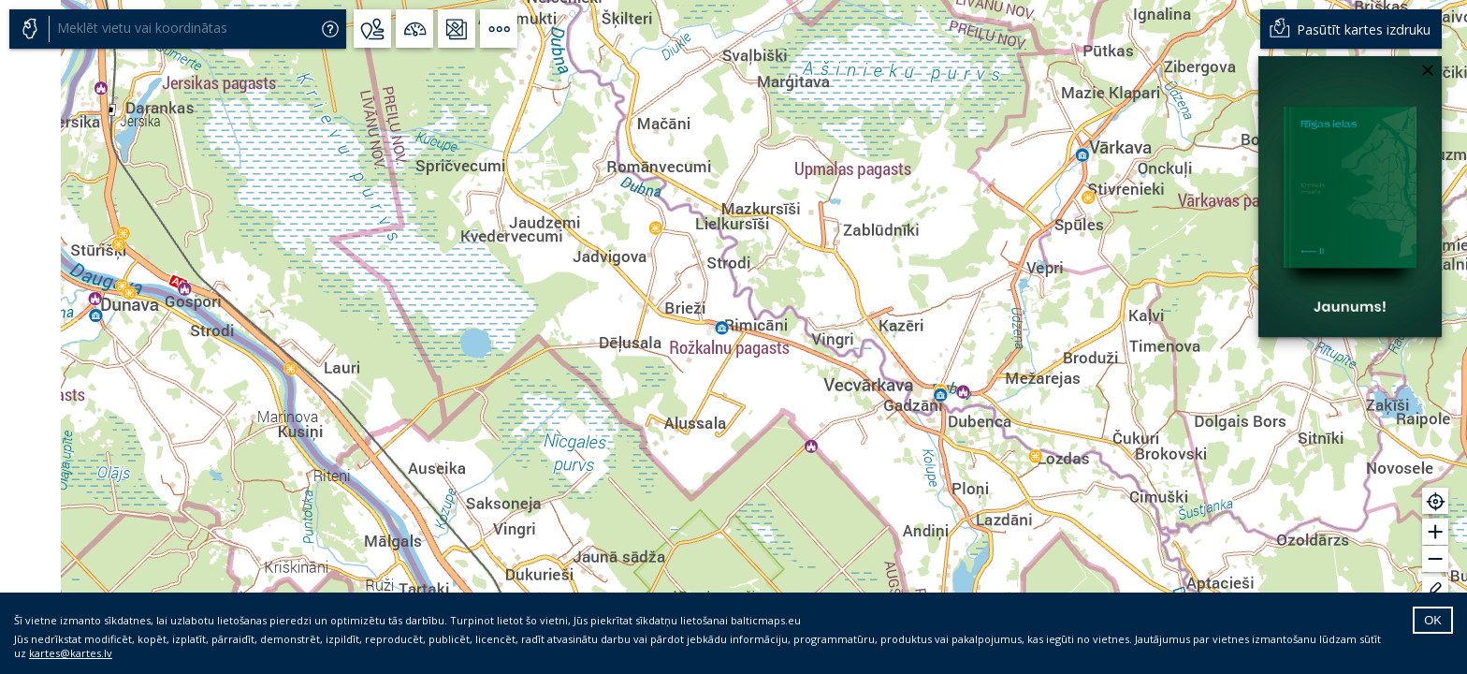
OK (1433, 620)
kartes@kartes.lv (70, 653)
